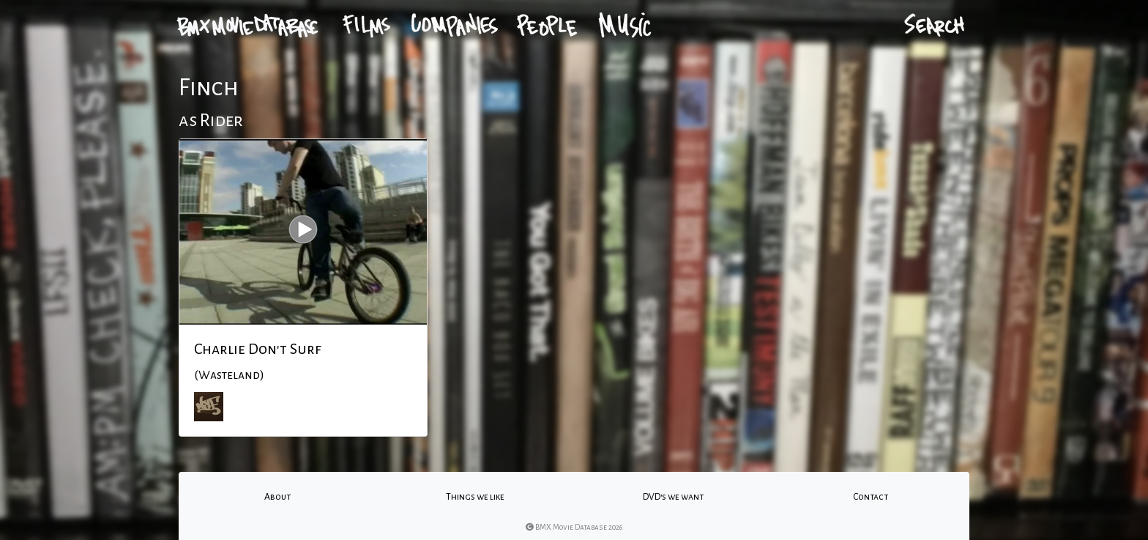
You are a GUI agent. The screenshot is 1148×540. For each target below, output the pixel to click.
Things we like (475, 497)
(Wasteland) (229, 375)
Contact (870, 497)
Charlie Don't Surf (257, 349)
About (277, 497)
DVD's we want (673, 497)
